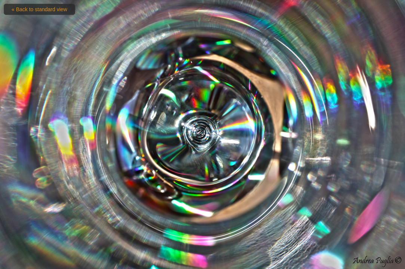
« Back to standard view (39, 9)
